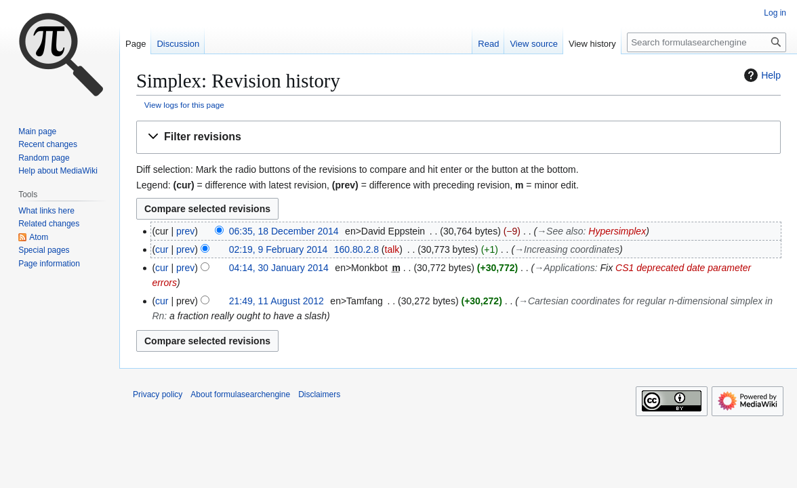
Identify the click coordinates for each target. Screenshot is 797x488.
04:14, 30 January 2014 (279, 267)
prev (185, 231)
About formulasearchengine (240, 394)
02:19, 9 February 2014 (278, 249)
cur (161, 249)
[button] (458, 137)
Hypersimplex (617, 231)
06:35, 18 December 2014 (284, 231)
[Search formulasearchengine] (706, 42)
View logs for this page (184, 104)
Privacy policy (157, 394)
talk (392, 249)
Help (761, 75)
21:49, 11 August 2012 (276, 301)
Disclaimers (319, 394)
